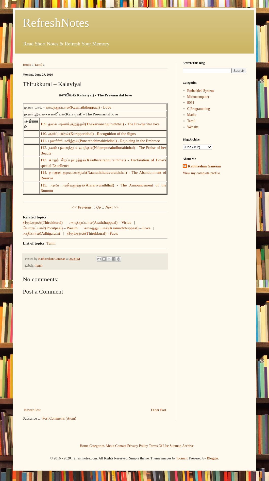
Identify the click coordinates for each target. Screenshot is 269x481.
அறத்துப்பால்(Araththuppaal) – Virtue (100, 222)
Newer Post (32, 410)
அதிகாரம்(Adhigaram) (41, 233)
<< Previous (82, 207)
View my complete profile (201, 173)
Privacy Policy (137, 446)
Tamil (38, 64)
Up (98, 207)
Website (193, 127)
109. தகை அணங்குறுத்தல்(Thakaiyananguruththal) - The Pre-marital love (100, 124)
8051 (190, 103)
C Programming (198, 109)
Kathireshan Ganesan (204, 166)
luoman (182, 458)
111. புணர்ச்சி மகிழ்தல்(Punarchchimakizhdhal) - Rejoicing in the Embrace (100, 141)
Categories (97, 446)
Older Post (158, 410)
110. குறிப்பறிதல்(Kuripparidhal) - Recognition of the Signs (88, 133)
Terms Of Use (159, 446)
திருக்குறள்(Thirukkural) (43, 222)
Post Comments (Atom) (59, 418)
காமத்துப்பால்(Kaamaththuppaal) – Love (117, 228)
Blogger (212, 458)
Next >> (112, 207)
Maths (191, 115)
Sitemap (175, 446)
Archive (188, 446)
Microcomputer (198, 97)
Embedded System (200, 91)
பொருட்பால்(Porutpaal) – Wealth (50, 228)
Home (27, 64)
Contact (120, 446)
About (110, 446)
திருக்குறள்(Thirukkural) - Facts (92, 233)
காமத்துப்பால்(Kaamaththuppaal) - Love (78, 107)
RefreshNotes (56, 22)
